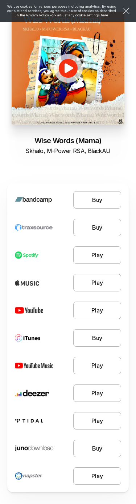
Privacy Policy (37, 15)
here (104, 15)
